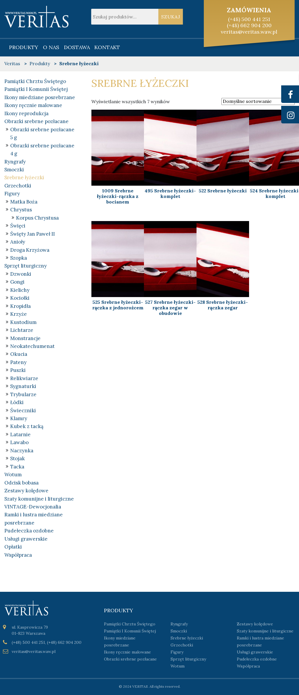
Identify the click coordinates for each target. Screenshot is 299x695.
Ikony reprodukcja (26, 113)
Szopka (18, 258)
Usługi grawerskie (26, 539)
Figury (12, 193)
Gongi (17, 282)
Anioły (17, 242)
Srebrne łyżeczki (24, 177)
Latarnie (20, 434)
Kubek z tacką (27, 426)
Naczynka (21, 450)
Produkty (23, 47)
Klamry (18, 418)
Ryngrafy (15, 161)
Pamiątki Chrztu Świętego (35, 81)
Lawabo (19, 442)
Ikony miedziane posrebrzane (39, 97)
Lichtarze (21, 330)
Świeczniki (23, 410)
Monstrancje (25, 338)
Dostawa (77, 47)
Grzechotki (17, 185)
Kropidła (20, 306)
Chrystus (21, 209)
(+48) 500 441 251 (249, 19)
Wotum (13, 474)
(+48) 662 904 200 (249, 25)
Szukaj (170, 17)
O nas (51, 47)
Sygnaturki (23, 386)
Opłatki (13, 547)
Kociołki (19, 298)
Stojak (17, 458)
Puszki (18, 370)
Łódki (17, 402)
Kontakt (107, 47)
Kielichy (19, 290)
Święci (17, 226)
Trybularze (23, 394)
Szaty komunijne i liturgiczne (39, 499)
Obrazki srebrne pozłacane (36, 121)
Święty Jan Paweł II (32, 234)
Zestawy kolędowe (26, 490)
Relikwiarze (24, 378)
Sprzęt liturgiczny (25, 266)
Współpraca (18, 555)
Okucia (18, 354)
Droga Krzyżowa (29, 250)
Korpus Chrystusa (37, 218)
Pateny (18, 362)
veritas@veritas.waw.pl (249, 31)
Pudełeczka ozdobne (29, 530)
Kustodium (23, 322)
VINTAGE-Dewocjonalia (32, 506)
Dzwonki (20, 274)
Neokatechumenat (32, 346)
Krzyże (18, 314)
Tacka (17, 466)
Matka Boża (23, 202)
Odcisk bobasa (21, 483)
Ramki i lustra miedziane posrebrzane (260, 641)
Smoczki (14, 169)
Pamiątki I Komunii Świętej (36, 89)
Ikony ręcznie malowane (33, 105)
